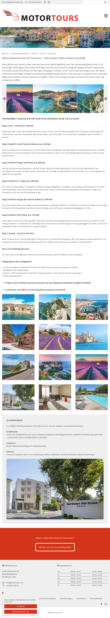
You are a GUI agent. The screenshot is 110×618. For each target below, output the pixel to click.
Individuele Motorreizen (20, 53)
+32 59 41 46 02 (33, 2)
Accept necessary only (20, 612)
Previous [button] (4, 98)
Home (6, 53)
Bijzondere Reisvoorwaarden (43, 598)
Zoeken (105, 2)
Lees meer (8, 602)
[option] (55, 98)
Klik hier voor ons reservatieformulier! (55, 547)
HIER (23, 290)
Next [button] (106, 98)
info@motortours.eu (12, 2)
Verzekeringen (66, 598)
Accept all (20, 606)
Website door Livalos (55, 612)
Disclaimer (81, 598)
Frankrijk (34, 53)
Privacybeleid (96, 598)
